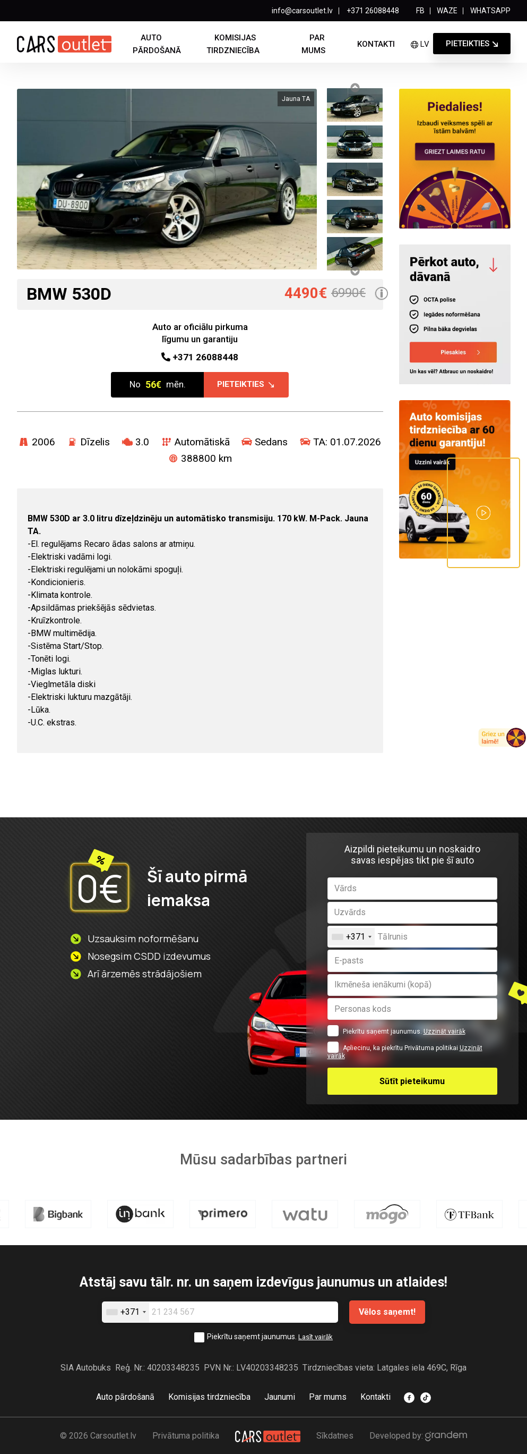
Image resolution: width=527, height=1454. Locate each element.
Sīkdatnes (334, 1436)
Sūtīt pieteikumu (412, 1083)
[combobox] (351, 939)
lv (420, 44)
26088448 (200, 360)
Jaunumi (279, 1397)
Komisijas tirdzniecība (233, 44)
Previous (354, 87)
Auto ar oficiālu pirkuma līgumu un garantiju (200, 333)
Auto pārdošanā (157, 44)
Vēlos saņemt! (387, 1313)
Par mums (313, 44)
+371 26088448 (372, 10)
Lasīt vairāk (315, 1337)
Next (354, 271)
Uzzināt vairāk (444, 1034)
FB (420, 10)
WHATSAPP (490, 10)
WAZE (447, 10)
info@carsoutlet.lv (302, 10)
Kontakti (376, 44)
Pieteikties (467, 43)
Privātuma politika (185, 1436)
